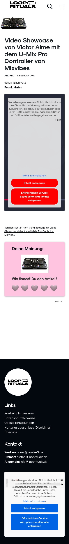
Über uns (10, 432)
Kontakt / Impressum (19, 413)
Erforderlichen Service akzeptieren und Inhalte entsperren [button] (34, 196)
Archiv (27, 227)
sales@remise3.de (30, 452)
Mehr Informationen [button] (34, 175)
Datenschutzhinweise (19, 418)
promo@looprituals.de (32, 457)
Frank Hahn (13, 87)
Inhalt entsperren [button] (34, 182)
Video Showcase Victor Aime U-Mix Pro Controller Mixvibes (30, 231)
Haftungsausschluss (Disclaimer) (27, 427)
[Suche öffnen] (49, 6)
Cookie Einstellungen (19, 422)
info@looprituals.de (33, 461)
